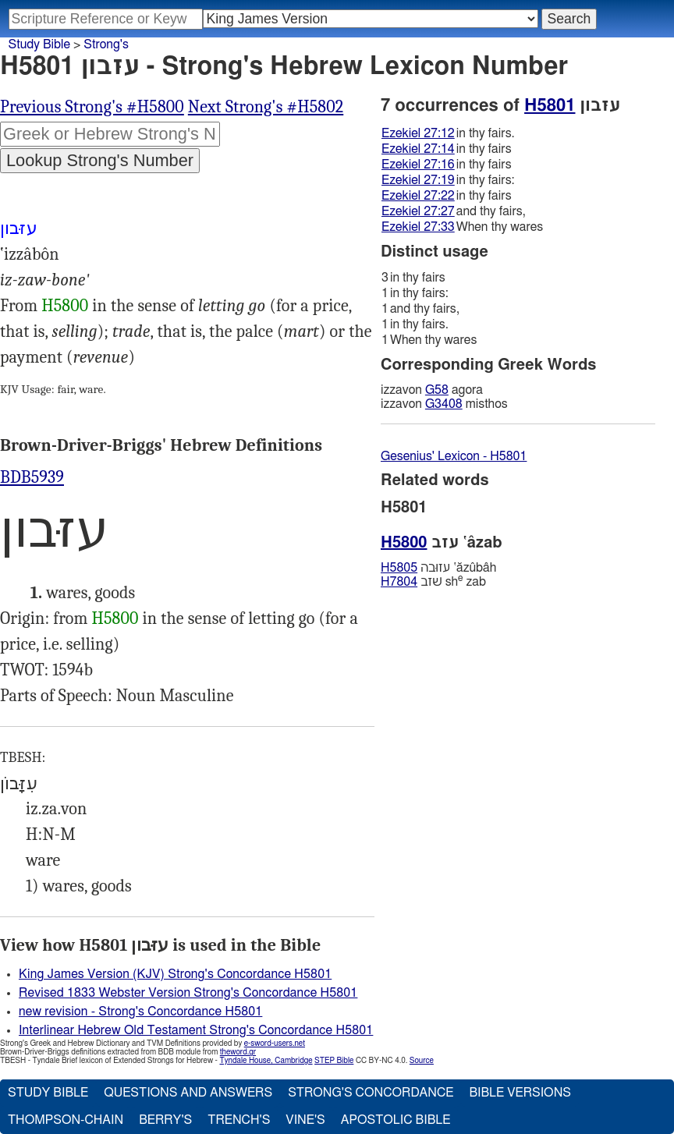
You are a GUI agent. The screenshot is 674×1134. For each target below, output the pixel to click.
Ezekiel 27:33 (418, 227)
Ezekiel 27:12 (418, 133)
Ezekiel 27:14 (418, 149)
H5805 (399, 568)
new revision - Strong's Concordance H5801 (140, 1011)
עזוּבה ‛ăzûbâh (438, 568)
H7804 (399, 582)
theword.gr (238, 1052)
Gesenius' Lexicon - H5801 (454, 456)
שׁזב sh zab (433, 581)
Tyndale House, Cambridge (265, 1061)
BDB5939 (32, 477)
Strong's (106, 44)
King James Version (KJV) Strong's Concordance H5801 (175, 974)
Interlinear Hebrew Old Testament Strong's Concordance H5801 (196, 1030)
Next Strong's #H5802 (265, 107)
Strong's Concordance (370, 1092)
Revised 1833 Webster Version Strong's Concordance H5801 (188, 993)
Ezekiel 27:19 (418, 180)
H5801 (549, 105)
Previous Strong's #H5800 (92, 107)
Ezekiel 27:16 (418, 164)
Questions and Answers (188, 1092)
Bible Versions (520, 1092)
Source (422, 1061)
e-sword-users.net (274, 1043)
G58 (437, 390)
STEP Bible (333, 1061)
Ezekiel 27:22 (418, 196)
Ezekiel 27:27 (418, 211)
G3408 (444, 404)
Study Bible (39, 44)
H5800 (64, 306)
